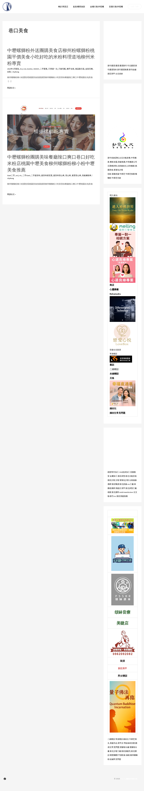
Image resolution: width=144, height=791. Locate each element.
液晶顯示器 (85, 68)
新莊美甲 (116, 73)
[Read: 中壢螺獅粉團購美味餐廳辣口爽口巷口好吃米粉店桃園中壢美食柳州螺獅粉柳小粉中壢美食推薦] (51, 127)
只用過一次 (57, 68)
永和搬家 (132, 169)
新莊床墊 (124, 479)
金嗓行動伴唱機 (98, 6)
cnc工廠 (111, 491)
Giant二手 (11, 175)
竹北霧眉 (133, 65)
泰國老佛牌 (120, 491)
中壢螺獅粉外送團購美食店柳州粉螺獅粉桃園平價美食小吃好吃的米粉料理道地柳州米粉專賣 (49, 57)
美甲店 (123, 750)
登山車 (73, 175)
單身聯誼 (114, 357)
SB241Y (39, 68)
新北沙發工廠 (122, 758)
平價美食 (131, 762)
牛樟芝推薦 (132, 177)
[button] (135, 6)
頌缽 (110, 177)
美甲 (133, 491)
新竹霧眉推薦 (126, 69)
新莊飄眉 (122, 487)
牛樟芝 (123, 177)
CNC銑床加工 (125, 475)
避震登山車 (82, 175)
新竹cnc (128, 499)
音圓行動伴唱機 (116, 6)
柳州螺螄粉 (115, 766)
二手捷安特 (39, 175)
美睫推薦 (124, 161)
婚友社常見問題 (117, 416)
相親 (122, 495)
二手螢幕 (47, 68)
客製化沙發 (121, 173)
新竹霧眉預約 (114, 69)
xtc (22, 175)
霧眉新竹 (124, 65)
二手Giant (28, 175)
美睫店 (128, 491)
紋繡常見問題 (126, 766)
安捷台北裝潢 (116, 353)
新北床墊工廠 (114, 495)
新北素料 (128, 495)
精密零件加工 (114, 475)
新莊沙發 (116, 483)
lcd (26, 68)
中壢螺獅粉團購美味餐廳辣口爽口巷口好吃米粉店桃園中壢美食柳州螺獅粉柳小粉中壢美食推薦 (49, 163)
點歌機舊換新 (82, 6)
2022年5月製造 (13, 68)
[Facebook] (5, 785)
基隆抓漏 (116, 177)
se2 (18, 175)
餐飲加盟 (116, 161)
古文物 (122, 499)
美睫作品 (116, 750)
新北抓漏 (131, 487)
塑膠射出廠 (129, 754)
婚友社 (113, 411)
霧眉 (118, 65)
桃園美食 (112, 173)
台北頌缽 (124, 73)
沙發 (122, 483)
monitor (31, 68)
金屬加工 (116, 479)
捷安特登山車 (63, 175)
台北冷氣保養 (126, 157)
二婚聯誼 (112, 746)
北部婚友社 (123, 169)
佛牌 (116, 487)
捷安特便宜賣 (50, 175)
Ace (22, 68)
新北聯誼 (114, 762)
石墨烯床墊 (113, 169)
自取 (16, 71)
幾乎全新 (75, 68)
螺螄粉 (111, 181)
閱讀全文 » (11, 88)
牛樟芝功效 (119, 181)
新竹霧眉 (112, 65)
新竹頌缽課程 (114, 157)
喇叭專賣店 (67, 6)
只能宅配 (67, 68)
